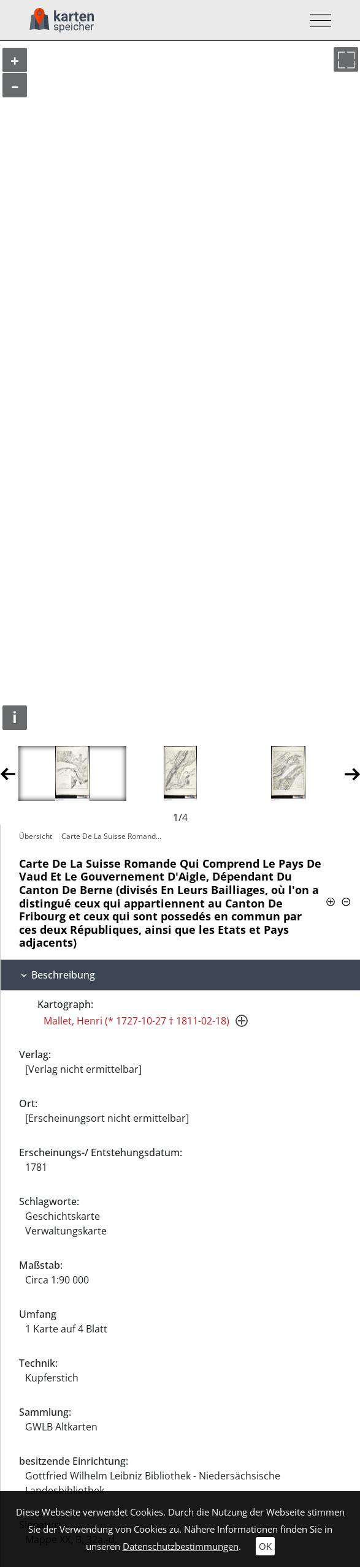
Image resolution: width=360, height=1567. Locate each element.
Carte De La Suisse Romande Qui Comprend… (114, 836)
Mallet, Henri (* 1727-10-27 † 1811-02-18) (136, 1021)
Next (352, 773)
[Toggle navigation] (316, 20)
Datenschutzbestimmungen (181, 1546)
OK (265, 1546)
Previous (7, 773)
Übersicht (35, 836)
